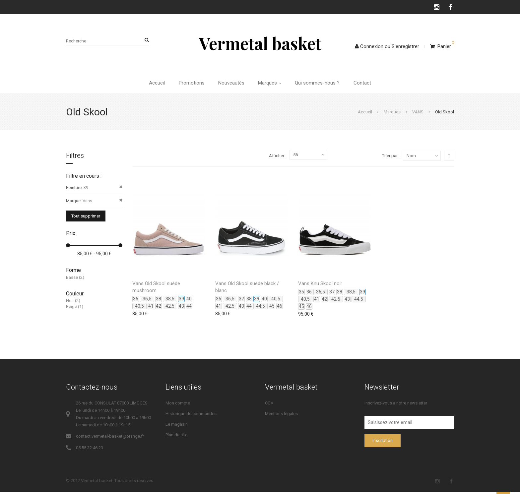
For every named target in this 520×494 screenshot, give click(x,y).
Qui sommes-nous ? (319, 84)
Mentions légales (281, 415)
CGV (269, 405)
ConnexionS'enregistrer (387, 46)
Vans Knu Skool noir (320, 286)
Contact (366, 84)
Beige (71, 309)
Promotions (189, 84)
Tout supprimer (85, 218)
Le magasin (176, 426)
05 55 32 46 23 (89, 450)
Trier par (390, 157)
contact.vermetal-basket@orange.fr (110, 438)
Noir (70, 302)
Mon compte (177, 405)
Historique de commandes (191, 415)
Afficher (276, 158)
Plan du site (176, 437)
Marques (270, 84)
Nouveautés (231, 84)
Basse (72, 279)
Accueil (153, 84)
